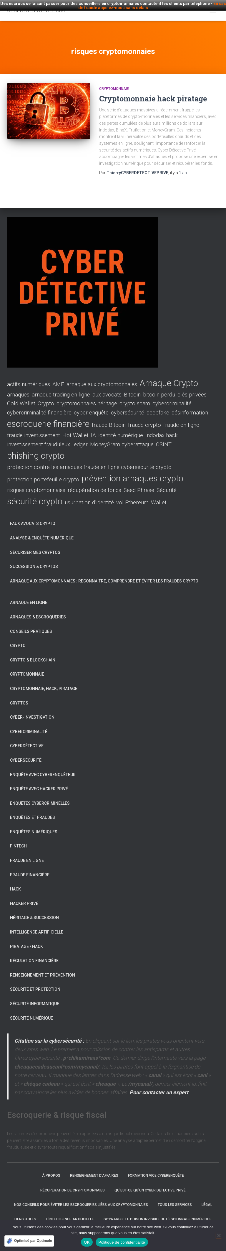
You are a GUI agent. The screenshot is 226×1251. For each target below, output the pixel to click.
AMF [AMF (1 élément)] (58, 378)
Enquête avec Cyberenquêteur (43, 768)
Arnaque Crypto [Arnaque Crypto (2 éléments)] (168, 377)
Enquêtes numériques (33, 825)
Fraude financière (29, 868)
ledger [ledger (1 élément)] (80, 438)
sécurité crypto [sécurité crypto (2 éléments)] (34, 495)
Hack (15, 882)
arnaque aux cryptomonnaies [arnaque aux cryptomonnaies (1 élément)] (102, 378)
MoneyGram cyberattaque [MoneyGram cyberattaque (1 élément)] (122, 438)
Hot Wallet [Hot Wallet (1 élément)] (75, 429)
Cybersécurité (25, 754)
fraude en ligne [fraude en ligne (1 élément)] (181, 419)
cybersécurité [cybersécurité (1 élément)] (127, 406)
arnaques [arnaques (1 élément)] (18, 388)
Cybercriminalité (28, 725)
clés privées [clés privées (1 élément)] (192, 388)
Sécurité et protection (35, 983)
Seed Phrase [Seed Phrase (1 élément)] (139, 484)
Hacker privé (24, 897)
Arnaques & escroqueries (38, 610)
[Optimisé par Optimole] (29, 1241)
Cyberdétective (27, 739)
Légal (207, 1198)
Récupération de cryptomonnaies (72, 1184)
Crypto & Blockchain (32, 653)
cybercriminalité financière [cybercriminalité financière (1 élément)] (39, 406)
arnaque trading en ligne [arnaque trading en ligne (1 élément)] (61, 388)
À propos (51, 1169)
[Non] (219, 1235)
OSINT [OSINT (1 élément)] (164, 438)
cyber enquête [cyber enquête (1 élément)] (91, 406)
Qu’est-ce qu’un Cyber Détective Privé (150, 1184)
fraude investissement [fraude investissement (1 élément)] (33, 429)
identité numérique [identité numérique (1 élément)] (120, 429)
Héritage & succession (34, 911)
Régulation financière (34, 954)
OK (86, 1242)
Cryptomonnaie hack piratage (153, 92)
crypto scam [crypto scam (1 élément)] (134, 397)
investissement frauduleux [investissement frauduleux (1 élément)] (38, 438)
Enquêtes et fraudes (32, 811)
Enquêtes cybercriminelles (40, 797)
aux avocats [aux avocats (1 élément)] (107, 388)
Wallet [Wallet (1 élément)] (159, 496)
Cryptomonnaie (114, 82)
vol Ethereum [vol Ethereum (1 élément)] (132, 496)
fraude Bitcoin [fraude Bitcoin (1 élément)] (109, 419)
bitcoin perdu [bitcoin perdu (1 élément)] (159, 388)
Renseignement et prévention (42, 969)
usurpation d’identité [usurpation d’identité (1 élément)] (89, 496)
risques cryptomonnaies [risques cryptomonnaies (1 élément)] (36, 484)
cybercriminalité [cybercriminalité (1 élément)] (172, 397)
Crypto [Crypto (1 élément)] (46, 397)
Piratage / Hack (26, 940)
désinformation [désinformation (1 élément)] (190, 406)
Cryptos (19, 696)
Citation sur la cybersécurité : (49, 1034)
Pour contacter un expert (158, 1086)
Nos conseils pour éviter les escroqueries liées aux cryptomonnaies (81, 1198)
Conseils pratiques (31, 625)
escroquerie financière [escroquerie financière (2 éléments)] (48, 418)
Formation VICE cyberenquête (156, 1169)
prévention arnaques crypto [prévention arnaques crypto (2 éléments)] (132, 472)
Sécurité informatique (34, 997)
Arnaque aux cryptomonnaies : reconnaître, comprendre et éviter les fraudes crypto (104, 574)
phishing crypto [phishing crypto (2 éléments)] (35, 450)
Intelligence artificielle (36, 926)
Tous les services (175, 1198)
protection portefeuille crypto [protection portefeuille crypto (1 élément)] (43, 473)
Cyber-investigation (32, 711)
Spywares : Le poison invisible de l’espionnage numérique (158, 1213)
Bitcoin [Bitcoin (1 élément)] (132, 388)
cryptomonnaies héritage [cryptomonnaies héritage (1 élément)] (86, 397)
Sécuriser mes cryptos (35, 546)
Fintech (18, 840)
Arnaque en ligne (28, 596)
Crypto (18, 639)
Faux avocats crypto (32, 517)
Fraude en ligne (27, 854)
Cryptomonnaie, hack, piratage (43, 682)
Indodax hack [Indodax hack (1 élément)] (161, 429)
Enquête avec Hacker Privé (39, 782)
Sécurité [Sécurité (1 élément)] (167, 484)
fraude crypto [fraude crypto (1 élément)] (144, 419)
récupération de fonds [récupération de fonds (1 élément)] (94, 484)
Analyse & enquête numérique (42, 531)
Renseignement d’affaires (94, 1169)
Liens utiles (25, 1213)
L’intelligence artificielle (70, 1213)
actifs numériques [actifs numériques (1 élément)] (28, 378)
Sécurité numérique (31, 1012)
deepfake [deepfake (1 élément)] (158, 406)
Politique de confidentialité (122, 1242)
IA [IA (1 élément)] (93, 429)
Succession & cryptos (34, 560)
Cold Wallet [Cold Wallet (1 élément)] (21, 397)
